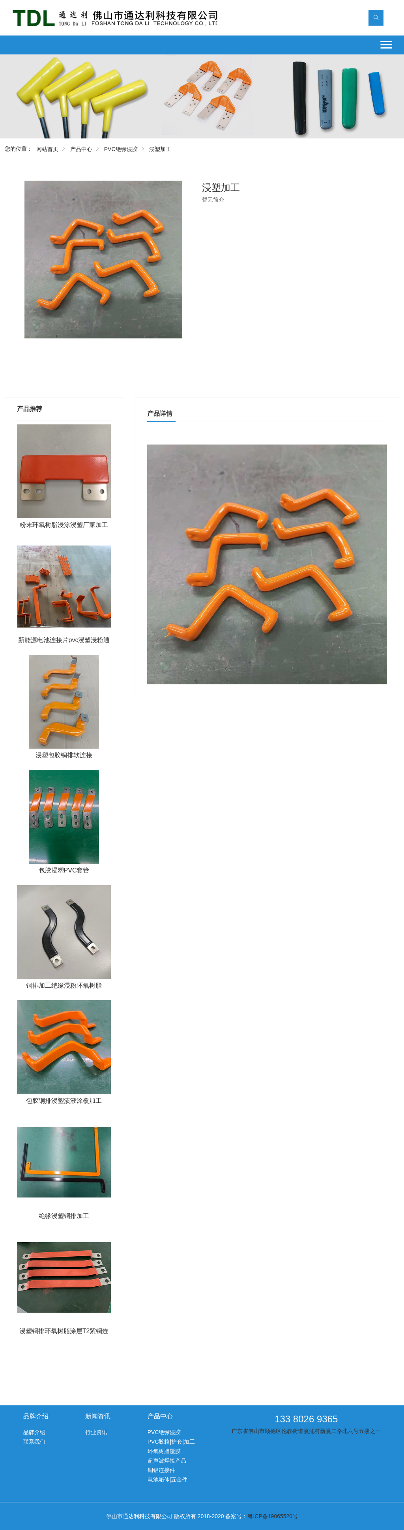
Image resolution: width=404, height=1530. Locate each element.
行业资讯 (96, 1432)
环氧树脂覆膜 (164, 1451)
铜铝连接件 (161, 1470)
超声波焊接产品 (167, 1460)
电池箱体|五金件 (168, 1479)
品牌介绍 (34, 1432)
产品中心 (81, 149)
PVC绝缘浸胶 (121, 149)
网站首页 (47, 149)
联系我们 (34, 1441)
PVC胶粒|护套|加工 (171, 1441)
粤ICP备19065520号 (272, 1516)
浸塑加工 (160, 149)
